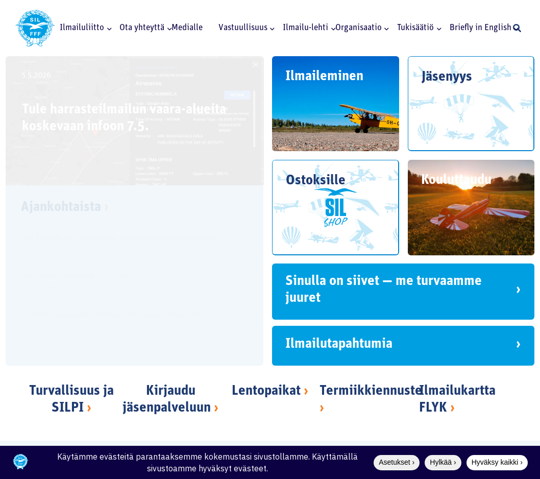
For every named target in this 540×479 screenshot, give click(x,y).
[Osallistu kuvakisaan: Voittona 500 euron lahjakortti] (126, 322)
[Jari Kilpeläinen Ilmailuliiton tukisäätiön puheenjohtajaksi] (126, 245)
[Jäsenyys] (471, 103)
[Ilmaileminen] (335, 103)
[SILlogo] (35, 28)
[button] (107, 28)
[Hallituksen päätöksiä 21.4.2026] (126, 284)
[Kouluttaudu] (471, 207)
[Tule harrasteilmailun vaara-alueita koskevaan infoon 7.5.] (135, 120)
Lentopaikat (266, 391)
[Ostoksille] (335, 207)
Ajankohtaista (65, 207)
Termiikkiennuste (371, 391)
